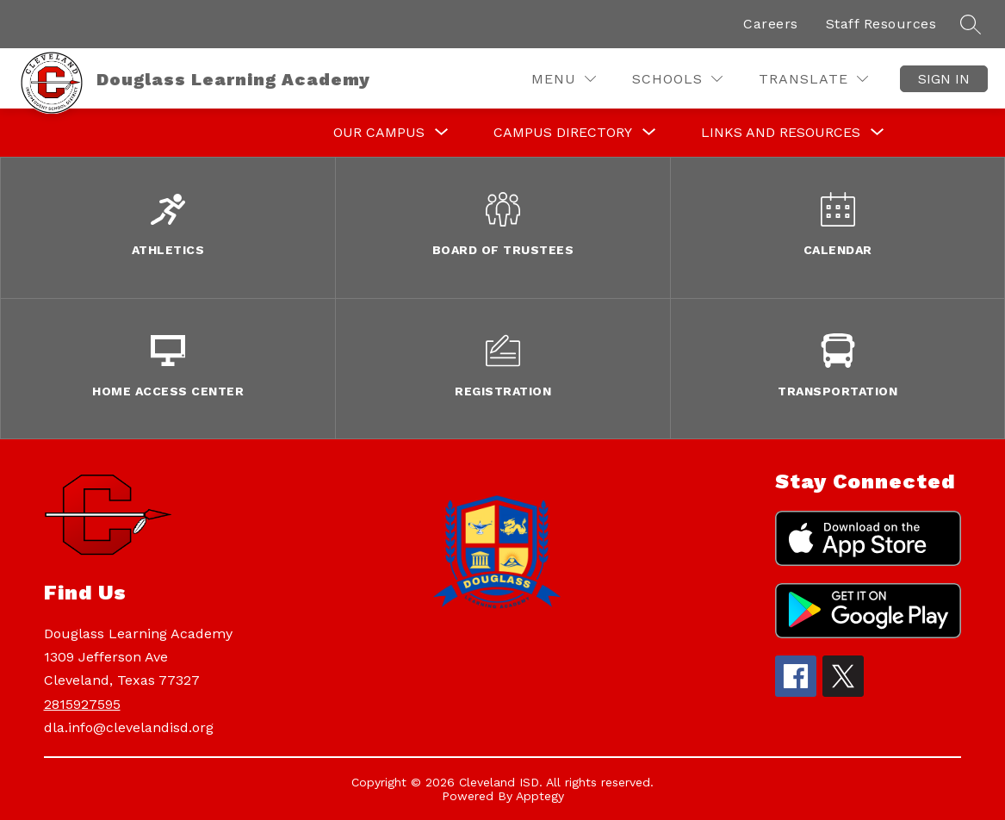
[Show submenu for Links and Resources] (780, 132)
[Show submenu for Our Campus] (379, 132)
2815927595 (82, 704)
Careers (770, 24)
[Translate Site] (813, 79)
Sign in (944, 79)
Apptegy (540, 796)
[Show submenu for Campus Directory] (562, 132)
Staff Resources (881, 24)
